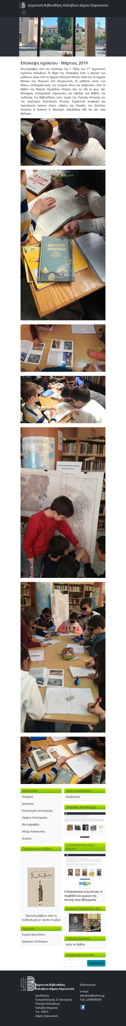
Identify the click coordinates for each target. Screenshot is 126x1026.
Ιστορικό (27, 797)
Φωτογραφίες (30, 824)
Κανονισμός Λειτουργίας (37, 810)
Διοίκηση (28, 804)
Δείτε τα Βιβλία (75, 944)
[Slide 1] (59, 52)
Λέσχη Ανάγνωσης (33, 831)
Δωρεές (26, 838)
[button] (63, 142)
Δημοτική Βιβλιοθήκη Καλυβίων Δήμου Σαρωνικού (68, 5)
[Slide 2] (66, 52)
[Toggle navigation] (24, 12)
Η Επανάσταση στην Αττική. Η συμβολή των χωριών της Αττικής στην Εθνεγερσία (83, 896)
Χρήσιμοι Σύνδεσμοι (35, 941)
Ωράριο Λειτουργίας (34, 817)
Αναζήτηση (73, 797)
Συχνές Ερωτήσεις (33, 934)
